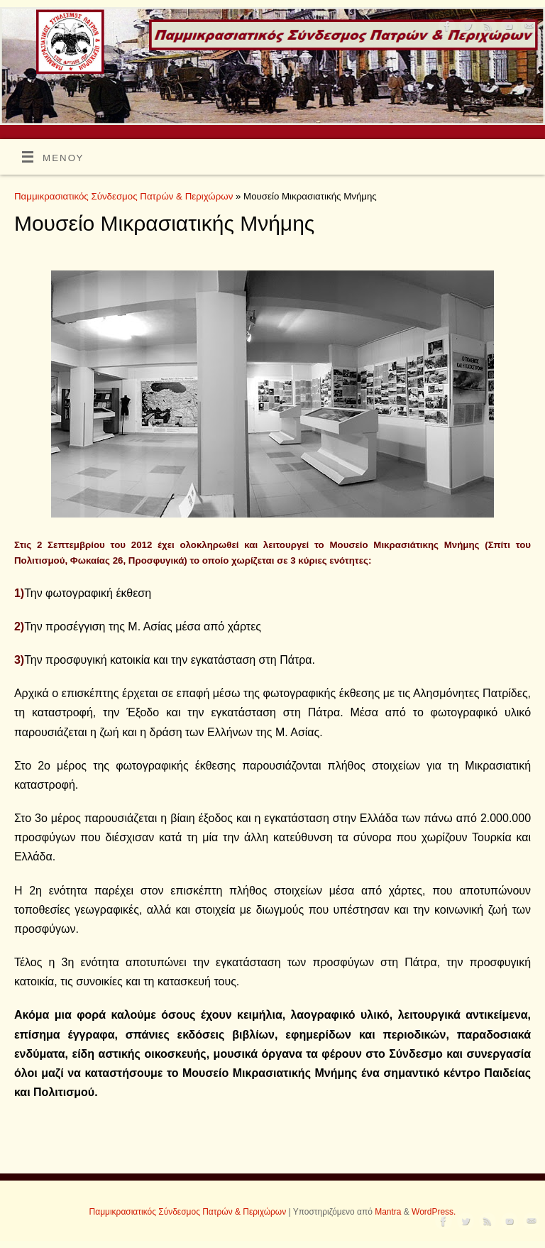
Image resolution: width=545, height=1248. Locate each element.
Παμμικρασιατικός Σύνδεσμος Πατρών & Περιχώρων (123, 196)
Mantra (388, 1212)
